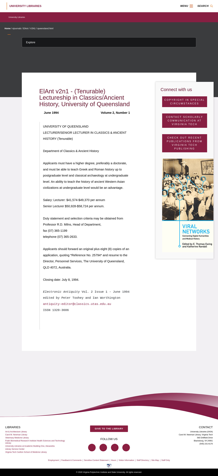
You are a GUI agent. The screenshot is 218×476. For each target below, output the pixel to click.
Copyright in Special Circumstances (184, 102)
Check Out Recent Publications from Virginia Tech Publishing (184, 143)
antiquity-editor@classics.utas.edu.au (77, 304)
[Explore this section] (109, 42)
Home (8, 28)
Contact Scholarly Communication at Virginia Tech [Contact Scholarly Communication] (184, 121)
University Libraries (16, 17)
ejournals (16, 28)
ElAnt (25, 28)
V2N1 (33, 28)
